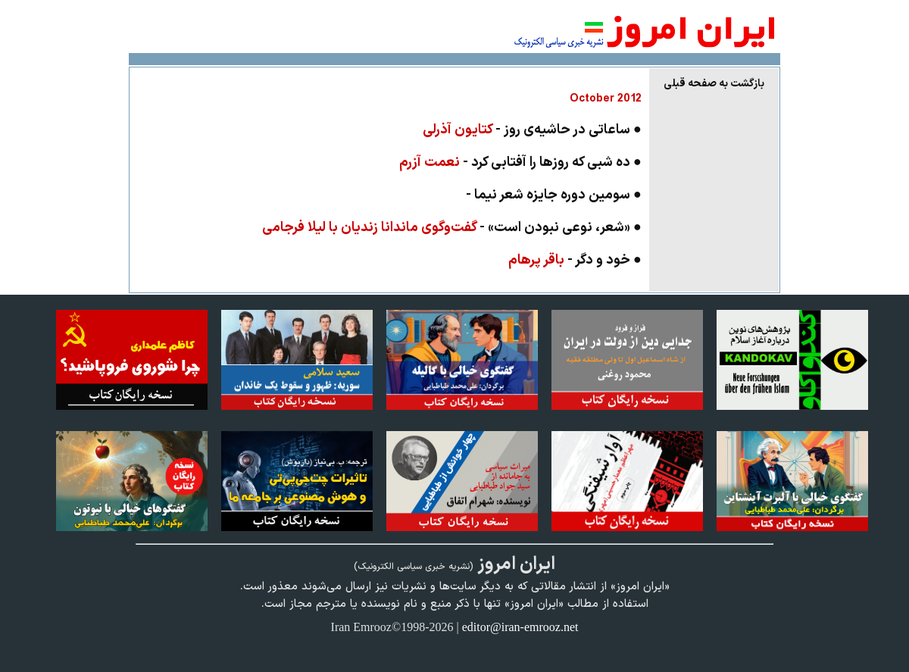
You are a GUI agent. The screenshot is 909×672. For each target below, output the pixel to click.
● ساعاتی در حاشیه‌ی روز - (532, 130)
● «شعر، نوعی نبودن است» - (452, 227)
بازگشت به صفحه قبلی (714, 84)
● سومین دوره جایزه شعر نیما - (554, 195)
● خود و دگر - (575, 260)
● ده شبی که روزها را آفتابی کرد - (520, 162)
